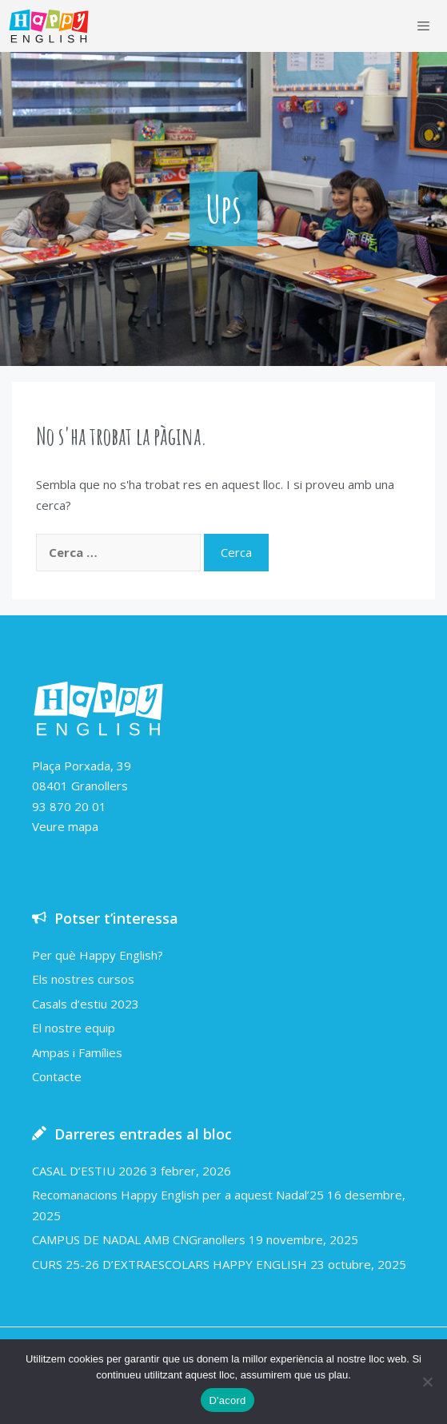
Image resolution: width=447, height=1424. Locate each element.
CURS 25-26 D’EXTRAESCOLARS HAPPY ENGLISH (169, 1264)
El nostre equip (73, 1028)
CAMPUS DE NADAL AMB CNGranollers (138, 1239)
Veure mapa (65, 826)
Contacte (57, 1076)
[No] (427, 1382)
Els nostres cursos (83, 979)
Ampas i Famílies (77, 1052)
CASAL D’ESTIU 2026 (89, 1171)
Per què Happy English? (97, 955)
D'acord (227, 1400)
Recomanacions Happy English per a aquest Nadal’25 (178, 1195)
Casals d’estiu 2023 (85, 1004)
